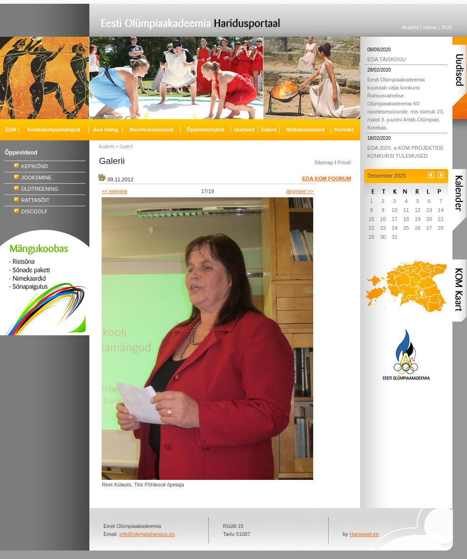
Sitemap (324, 162)
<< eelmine (114, 191)
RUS (446, 27)
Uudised (244, 129)
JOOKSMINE (36, 177)
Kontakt (344, 129)
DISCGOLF (34, 211)
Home (430, 27)
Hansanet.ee (364, 534)
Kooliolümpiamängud (53, 129)
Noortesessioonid (151, 129)
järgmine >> (299, 191)
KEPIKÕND (34, 166)
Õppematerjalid (205, 129)
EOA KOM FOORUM (326, 178)
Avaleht (410, 27)
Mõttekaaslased (305, 129)
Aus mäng (105, 129)
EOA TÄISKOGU (386, 59)
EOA (10, 129)
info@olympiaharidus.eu (147, 534)
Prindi (343, 162)
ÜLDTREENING (39, 189)
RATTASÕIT (35, 200)
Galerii (126, 146)
